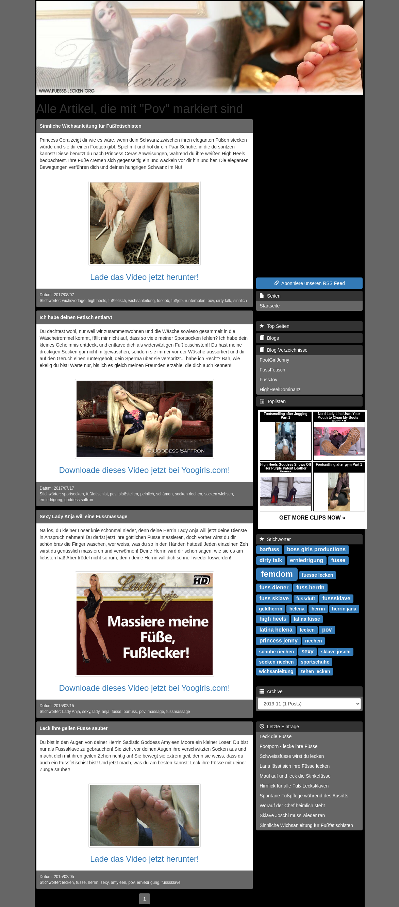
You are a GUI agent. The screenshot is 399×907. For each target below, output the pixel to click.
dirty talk (223, 300)
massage (156, 711)
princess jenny (279, 640)
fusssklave (171, 882)
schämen (164, 494)
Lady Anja (71, 711)
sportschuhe (315, 662)
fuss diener (274, 587)
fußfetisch (117, 300)
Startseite (270, 305)
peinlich (147, 494)
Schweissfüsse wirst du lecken (292, 756)
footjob (163, 300)
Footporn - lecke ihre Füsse (288, 746)
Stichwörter (275, 539)
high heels (97, 300)
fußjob (177, 300)
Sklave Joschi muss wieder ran (292, 815)
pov (210, 300)
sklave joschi (336, 651)
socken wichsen (218, 494)
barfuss (130, 711)
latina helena (276, 630)
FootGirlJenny (274, 360)
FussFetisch (272, 369)
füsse (116, 711)
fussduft (305, 598)
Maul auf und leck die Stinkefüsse (295, 776)
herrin (93, 882)
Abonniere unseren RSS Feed (309, 283)
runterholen (195, 300)
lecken (68, 882)
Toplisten (273, 401)
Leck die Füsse (276, 736)
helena (296, 608)
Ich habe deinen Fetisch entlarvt (76, 317)
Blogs (269, 338)
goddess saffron (78, 499)
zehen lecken (315, 671)
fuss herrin (310, 587)
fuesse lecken (317, 575)
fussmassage (178, 711)
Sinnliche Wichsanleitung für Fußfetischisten (91, 126)
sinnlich (240, 300)
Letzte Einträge (279, 726)
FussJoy (268, 379)
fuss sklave (274, 598)
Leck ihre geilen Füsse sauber (74, 728)
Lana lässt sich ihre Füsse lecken (295, 766)
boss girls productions (316, 549)
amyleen (118, 882)
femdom (277, 573)
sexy (86, 711)
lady (96, 711)
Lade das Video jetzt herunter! (144, 277)
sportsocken (73, 494)
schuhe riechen (276, 651)
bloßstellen (128, 494)
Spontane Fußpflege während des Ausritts (304, 795)
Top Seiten (274, 326)
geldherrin (270, 608)
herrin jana (344, 608)
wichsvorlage (74, 300)
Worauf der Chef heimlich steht (292, 805)
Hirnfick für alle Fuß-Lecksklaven (294, 786)
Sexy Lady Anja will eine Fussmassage (84, 516)
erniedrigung (51, 499)
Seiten (270, 296)
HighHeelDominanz (280, 389)
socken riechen (188, 494)
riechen (313, 640)
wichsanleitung (141, 300)
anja (105, 711)
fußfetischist (96, 494)
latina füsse (307, 619)
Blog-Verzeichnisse (283, 350)
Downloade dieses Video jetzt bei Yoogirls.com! (144, 470)
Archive (271, 691)
